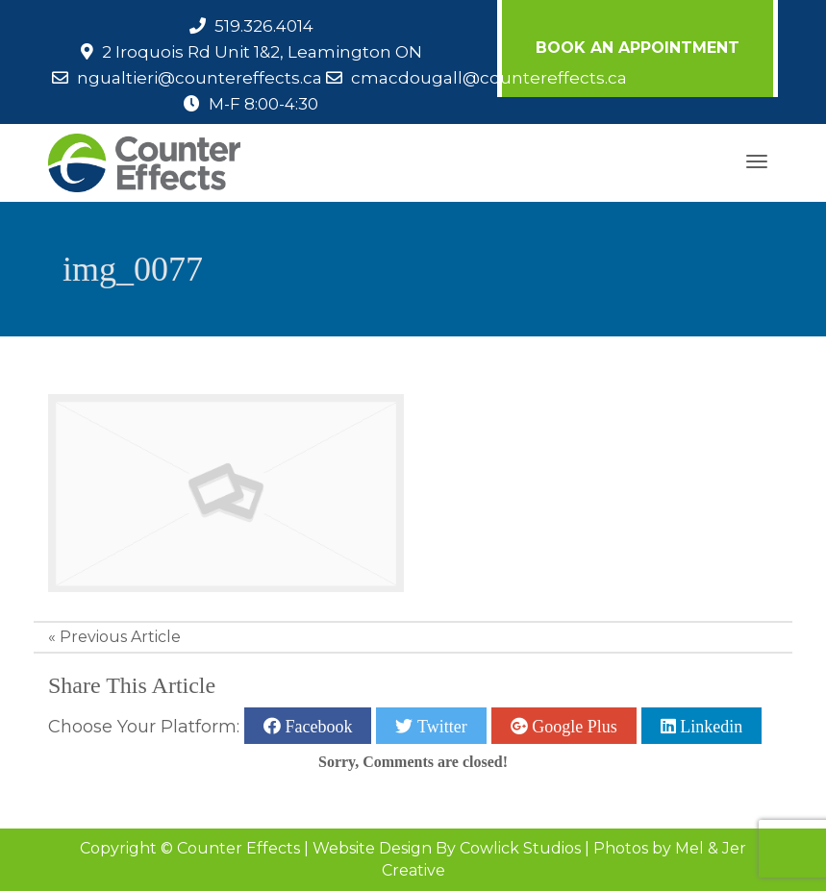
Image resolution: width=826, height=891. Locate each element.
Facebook (316, 725)
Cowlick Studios (520, 848)
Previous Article (120, 637)
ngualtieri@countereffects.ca (199, 77)
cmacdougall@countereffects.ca (489, 77)
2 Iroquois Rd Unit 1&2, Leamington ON (262, 52)
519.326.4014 (263, 26)
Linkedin (709, 725)
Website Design (372, 848)
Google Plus (572, 725)
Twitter (439, 725)
